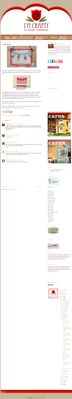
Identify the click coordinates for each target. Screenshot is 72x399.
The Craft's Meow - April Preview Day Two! (66, 345)
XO (63, 360)
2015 (63, 294)
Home (22, 186)
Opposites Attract (65, 356)
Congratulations (65, 364)
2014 (63, 296)
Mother (63, 331)
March (64, 374)
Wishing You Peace (66, 355)
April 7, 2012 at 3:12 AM (13, 135)
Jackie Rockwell (9, 160)
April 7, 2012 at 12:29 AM (18, 124)
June (64, 313)
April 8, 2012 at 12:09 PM (18, 160)
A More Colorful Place (66, 368)
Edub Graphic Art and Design (39, 397)
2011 (63, 380)
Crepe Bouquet (50, 239)
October (64, 305)
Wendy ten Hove (9, 124)
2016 (63, 292)
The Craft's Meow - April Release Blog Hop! (66, 328)
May (64, 315)
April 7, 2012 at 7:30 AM (13, 142)
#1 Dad (63, 325)
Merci (63, 319)
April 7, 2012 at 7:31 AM (13, 151)
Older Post (39, 186)
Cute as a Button (65, 323)
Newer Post (4, 186)
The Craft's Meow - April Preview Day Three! (66, 340)
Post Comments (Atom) (12, 189)
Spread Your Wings (66, 321)
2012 (63, 300)
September (65, 307)
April (64, 317)
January (64, 378)
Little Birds (64, 353)
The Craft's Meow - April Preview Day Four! (66, 335)
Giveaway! (64, 358)
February (64, 376)
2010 (63, 382)
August (64, 309)
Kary (7, 151)
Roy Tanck (50, 169)
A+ (63, 366)
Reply (7, 131)
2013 (63, 298)
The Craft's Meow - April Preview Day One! (66, 350)
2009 (63, 384)
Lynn (7, 142)
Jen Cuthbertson (11, 115)
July (64, 311)
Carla (7, 135)
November (65, 303)
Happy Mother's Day (66, 362)
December (65, 302)
